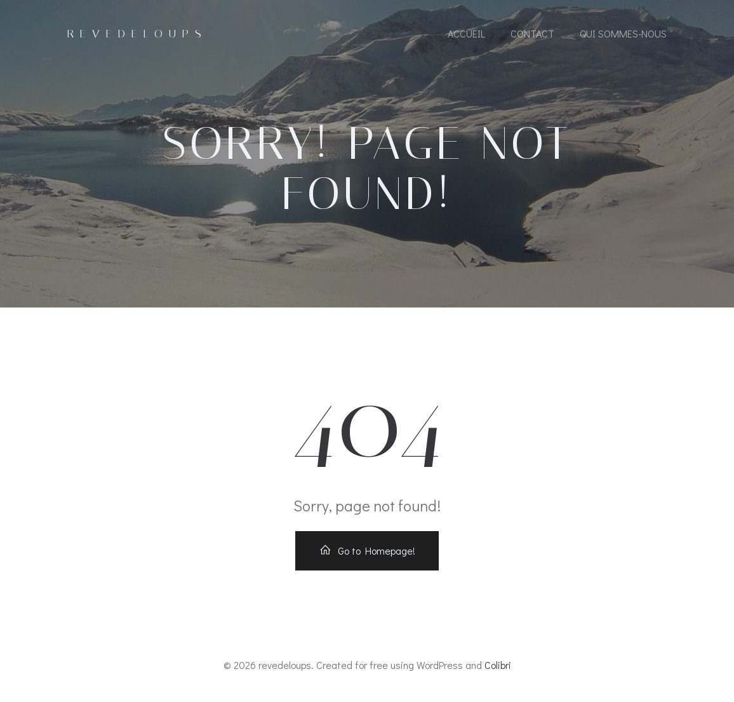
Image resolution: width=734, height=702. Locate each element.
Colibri (497, 665)
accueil (466, 33)
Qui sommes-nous (623, 33)
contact (532, 33)
